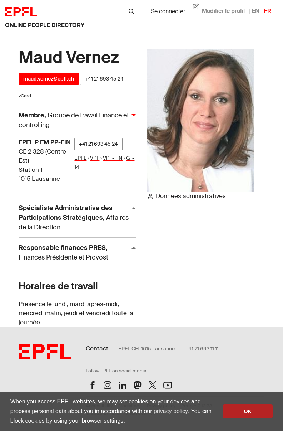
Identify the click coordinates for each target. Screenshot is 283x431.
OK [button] (248, 411)
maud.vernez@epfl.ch (48, 79)
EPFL (80, 158)
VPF (94, 158)
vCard (25, 96)
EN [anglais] (255, 11)
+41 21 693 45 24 (104, 79)
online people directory (44, 25)
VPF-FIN (113, 158)
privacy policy (171, 411)
